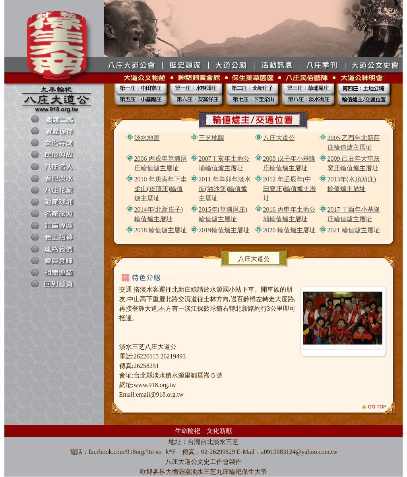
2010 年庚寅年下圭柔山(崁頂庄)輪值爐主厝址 (160, 189)
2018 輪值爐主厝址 (160, 230)
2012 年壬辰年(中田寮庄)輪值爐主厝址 (289, 189)
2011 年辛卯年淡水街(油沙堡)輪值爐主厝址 (225, 189)
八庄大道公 (279, 137)
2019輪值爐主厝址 (224, 230)
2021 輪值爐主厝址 (354, 230)
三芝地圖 (211, 137)
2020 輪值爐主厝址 (289, 230)
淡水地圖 (147, 137)
